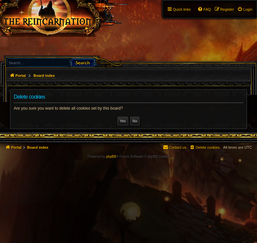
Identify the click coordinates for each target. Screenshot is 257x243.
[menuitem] (244, 9)
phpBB (111, 156)
